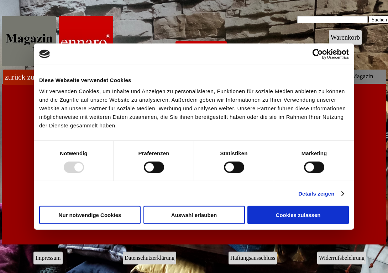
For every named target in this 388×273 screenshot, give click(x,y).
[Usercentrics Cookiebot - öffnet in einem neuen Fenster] (318, 54)
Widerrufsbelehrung (342, 258)
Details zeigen (316, 193)
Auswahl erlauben (194, 215)
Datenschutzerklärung (149, 258)
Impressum (48, 258)
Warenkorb (345, 37)
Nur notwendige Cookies (90, 215)
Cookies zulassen (298, 215)
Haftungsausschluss (252, 258)
